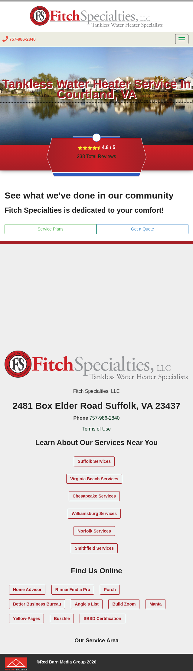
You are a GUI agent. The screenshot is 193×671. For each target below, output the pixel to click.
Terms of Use (96, 428)
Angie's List (87, 604)
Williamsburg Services (94, 513)
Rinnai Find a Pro (72, 589)
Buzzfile (62, 618)
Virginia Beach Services (94, 478)
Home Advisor (27, 589)
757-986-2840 (105, 418)
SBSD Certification (102, 618)
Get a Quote (142, 229)
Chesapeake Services (94, 496)
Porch (110, 589)
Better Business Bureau (37, 604)
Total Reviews (96, 156)
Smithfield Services (94, 548)
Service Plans (51, 229)
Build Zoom (124, 604)
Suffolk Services (94, 461)
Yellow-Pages (26, 618)
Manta (155, 604)
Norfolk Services (94, 531)
